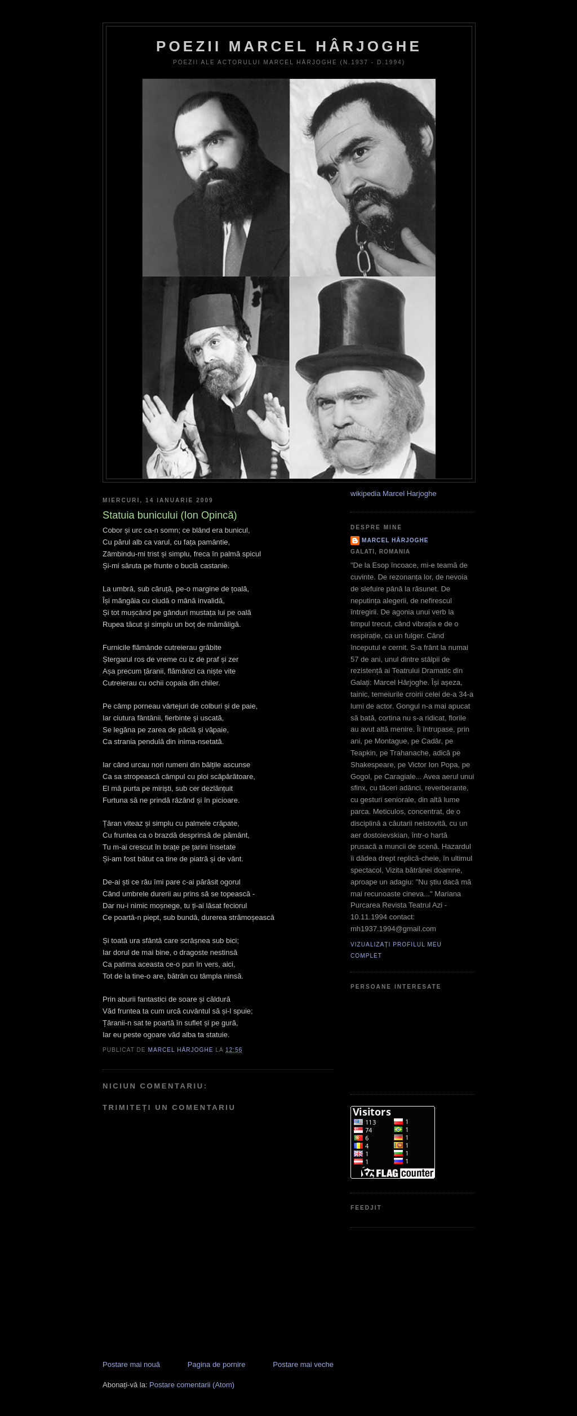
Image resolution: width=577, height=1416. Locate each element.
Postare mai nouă (131, 1364)
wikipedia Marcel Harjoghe (393, 493)
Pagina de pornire (217, 1364)
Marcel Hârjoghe (395, 540)
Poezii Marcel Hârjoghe (289, 46)
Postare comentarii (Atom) (191, 1384)
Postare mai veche (303, 1364)
